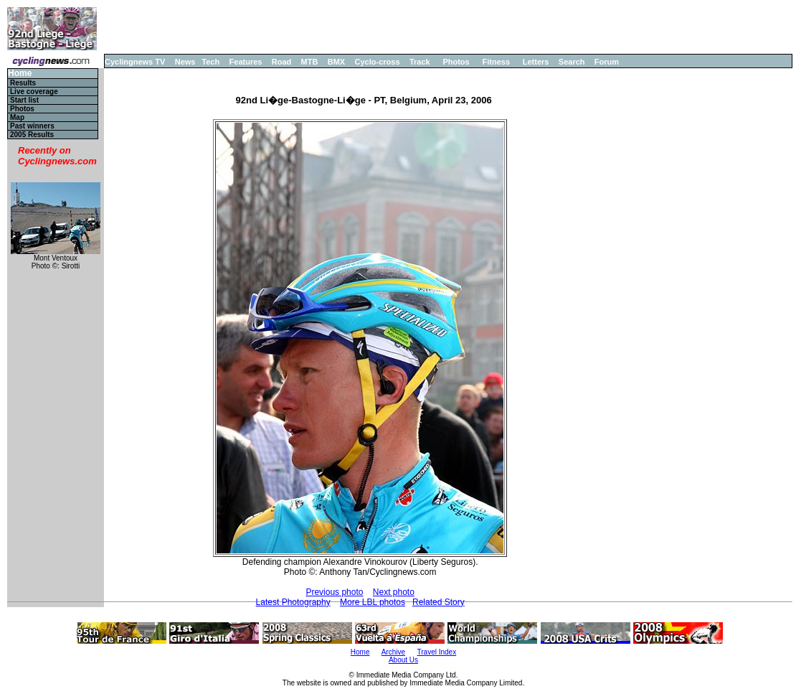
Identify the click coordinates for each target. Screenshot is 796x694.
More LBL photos (372, 602)
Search (572, 61)
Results (23, 83)
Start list (24, 100)
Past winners (32, 126)
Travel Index (437, 652)
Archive (393, 652)
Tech (210, 61)
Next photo (393, 592)
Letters (536, 61)
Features (245, 61)
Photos (455, 61)
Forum (606, 61)
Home (20, 73)
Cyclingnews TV (135, 61)
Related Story (438, 602)
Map (17, 117)
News (185, 61)
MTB (309, 61)
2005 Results (32, 135)
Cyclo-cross (377, 61)
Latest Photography (293, 602)
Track (419, 61)
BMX (336, 61)
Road (282, 61)
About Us (403, 660)
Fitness (496, 61)
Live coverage (34, 91)
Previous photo (334, 592)
